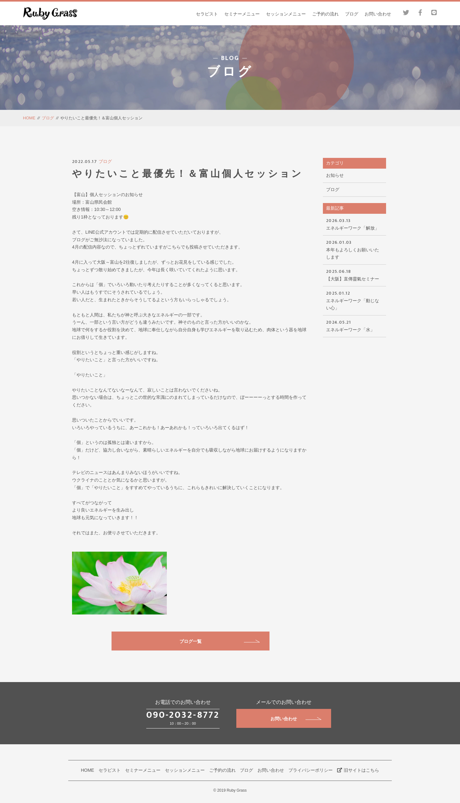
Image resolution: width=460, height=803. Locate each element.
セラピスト (207, 13)
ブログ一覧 (219, 641)
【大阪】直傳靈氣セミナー (354, 274)
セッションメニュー (286, 13)
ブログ (351, 13)
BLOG (230, 58)
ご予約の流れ (325, 13)
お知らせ (335, 175)
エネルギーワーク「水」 (354, 325)
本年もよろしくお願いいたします (354, 249)
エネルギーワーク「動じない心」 (354, 300)
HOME (29, 118)
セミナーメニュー (242, 13)
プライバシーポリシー (310, 770)
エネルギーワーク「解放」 (354, 224)
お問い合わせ (378, 13)
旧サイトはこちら (358, 770)
